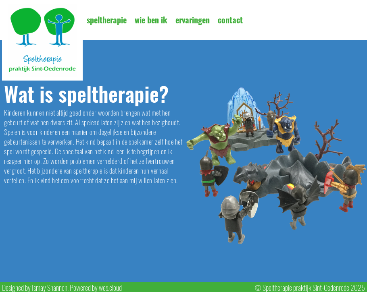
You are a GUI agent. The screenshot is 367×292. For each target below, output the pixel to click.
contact (230, 19)
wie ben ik (151, 19)
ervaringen (192, 19)
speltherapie (107, 19)
